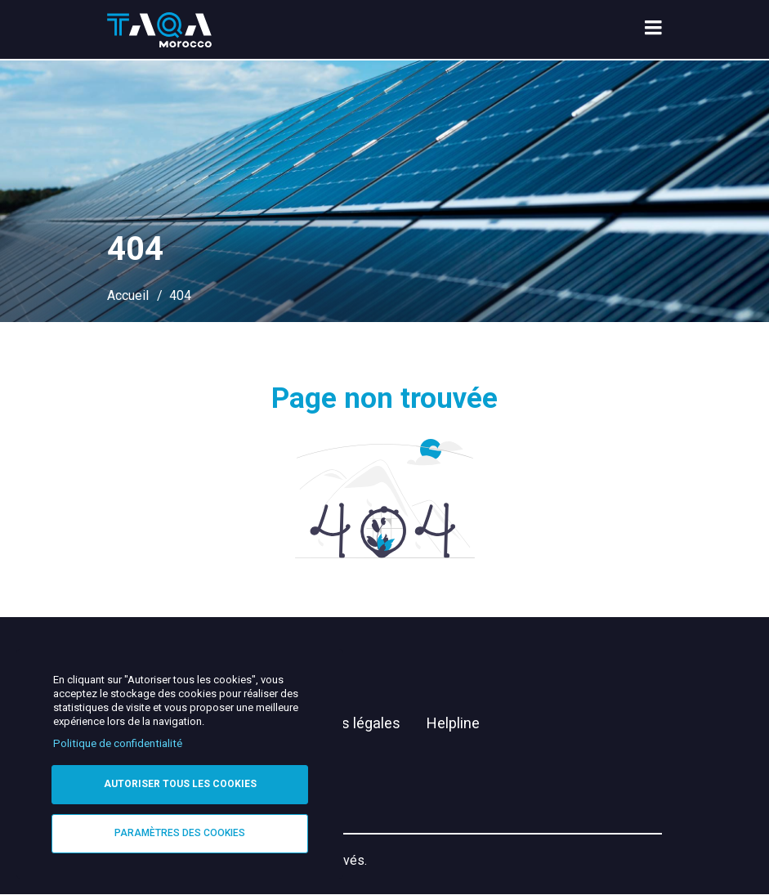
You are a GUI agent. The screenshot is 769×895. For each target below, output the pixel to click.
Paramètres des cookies (179, 833)
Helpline (453, 723)
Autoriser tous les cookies (180, 784)
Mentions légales (344, 723)
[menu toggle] (653, 29)
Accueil (128, 295)
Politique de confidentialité (117, 743)
